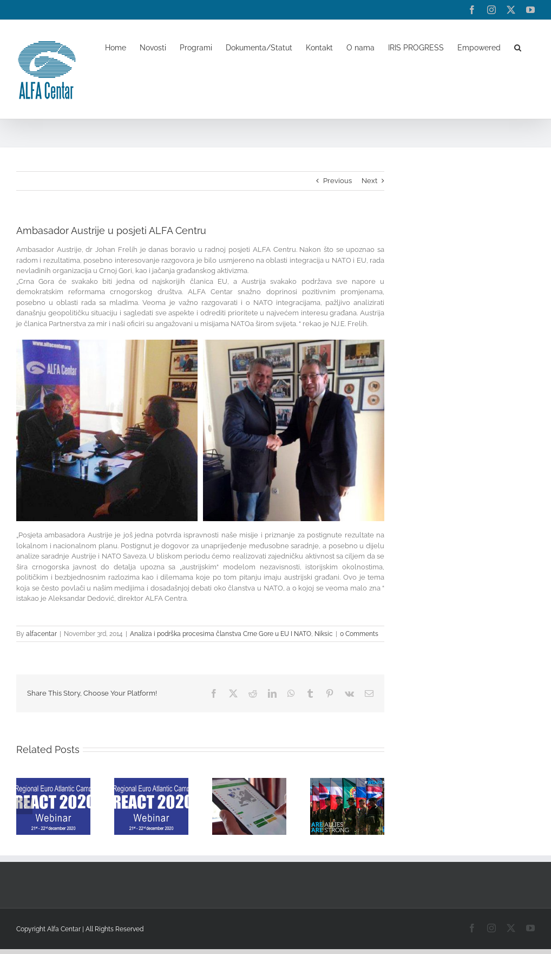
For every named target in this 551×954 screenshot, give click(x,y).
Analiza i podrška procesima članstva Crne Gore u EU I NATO (220, 634)
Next (369, 181)
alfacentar (41, 634)
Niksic (323, 634)
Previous (337, 181)
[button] (517, 47)
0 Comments (359, 634)
